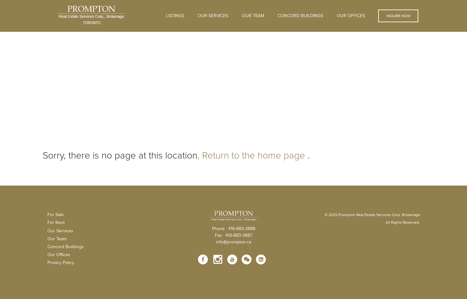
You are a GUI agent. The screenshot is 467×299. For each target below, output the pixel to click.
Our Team (253, 15)
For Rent (56, 222)
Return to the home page (253, 155)
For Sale (55, 214)
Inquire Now (398, 16)
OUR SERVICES (213, 15)
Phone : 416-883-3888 (233, 228)
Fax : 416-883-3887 (233, 235)
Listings (175, 15)
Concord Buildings (300, 15)
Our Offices (351, 15)
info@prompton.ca (233, 242)
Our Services (60, 231)
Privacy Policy (60, 262)
